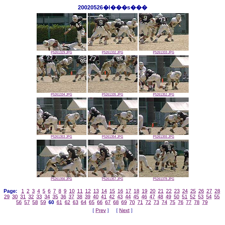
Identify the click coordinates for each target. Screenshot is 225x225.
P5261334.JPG (61, 93)
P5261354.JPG (113, 135)
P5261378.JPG (164, 177)
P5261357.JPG (113, 177)
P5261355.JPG (164, 135)
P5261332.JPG (113, 51)
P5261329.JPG (61, 51)
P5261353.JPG (61, 135)
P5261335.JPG (113, 93)
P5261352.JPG (164, 93)
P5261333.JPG (164, 51)
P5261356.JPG (61, 177)
